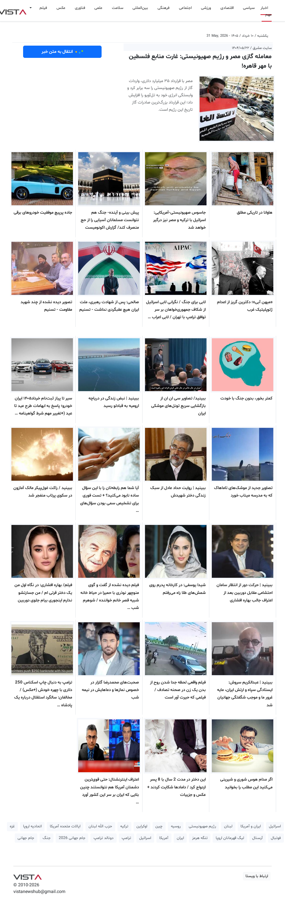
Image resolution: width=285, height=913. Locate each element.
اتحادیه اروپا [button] (32, 826)
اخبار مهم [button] (266, 11)
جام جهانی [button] (26, 838)
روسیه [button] (176, 826)
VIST (27, 875)
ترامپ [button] (126, 838)
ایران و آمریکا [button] (250, 826)
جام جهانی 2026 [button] (72, 838)
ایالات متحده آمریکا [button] (65, 826)
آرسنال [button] (257, 838)
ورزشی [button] (206, 8)
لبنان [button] (228, 826)
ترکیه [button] (124, 826)
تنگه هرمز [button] (200, 838)
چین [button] (159, 826)
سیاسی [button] (249, 8)
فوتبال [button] (276, 838)
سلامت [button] (117, 8)
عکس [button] (60, 8)
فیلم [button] (43, 8)
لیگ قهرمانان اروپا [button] (230, 838)
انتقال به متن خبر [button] (62, 52)
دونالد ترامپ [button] (104, 838)
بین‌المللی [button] (140, 8)
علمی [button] (98, 8)
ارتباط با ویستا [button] (256, 876)
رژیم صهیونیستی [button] (202, 826)
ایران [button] (180, 838)
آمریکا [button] (163, 838)
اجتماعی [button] (185, 8)
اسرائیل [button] (275, 826)
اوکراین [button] (141, 826)
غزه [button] (12, 826)
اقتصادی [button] (227, 8)
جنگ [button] (47, 838)
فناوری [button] (80, 8)
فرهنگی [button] (163, 8)
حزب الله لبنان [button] (100, 826)
